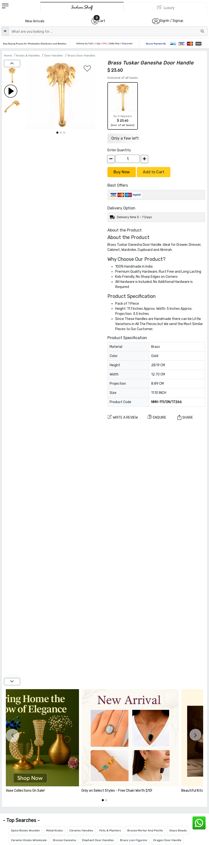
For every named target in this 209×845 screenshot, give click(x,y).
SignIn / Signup (171, 21)
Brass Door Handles (81, 55)
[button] (57, 133)
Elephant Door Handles (98, 840)
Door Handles (53, 55)
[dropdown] (5, 31)
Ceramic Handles (81, 830)
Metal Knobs (54, 830)
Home (8, 55)
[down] (12, 681)
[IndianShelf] (82, 7)
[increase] (144, 159)
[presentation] (12, 735)
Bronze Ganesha (64, 840)
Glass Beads (178, 830)
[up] (12, 63)
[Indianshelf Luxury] (165, 7)
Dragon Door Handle (167, 840)
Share (185, 417)
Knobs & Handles (28, 55)
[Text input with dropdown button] (108, 31)
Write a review (122, 417)
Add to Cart (153, 172)
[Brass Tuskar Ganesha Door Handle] (12, 75)
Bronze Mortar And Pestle (145, 830)
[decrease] (111, 159)
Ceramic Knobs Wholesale (29, 840)
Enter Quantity (119, 150)
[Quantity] (127, 159)
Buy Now (121, 172)
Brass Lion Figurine (133, 840)
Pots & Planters (110, 830)
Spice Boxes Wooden (25, 830)
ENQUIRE (157, 417)
